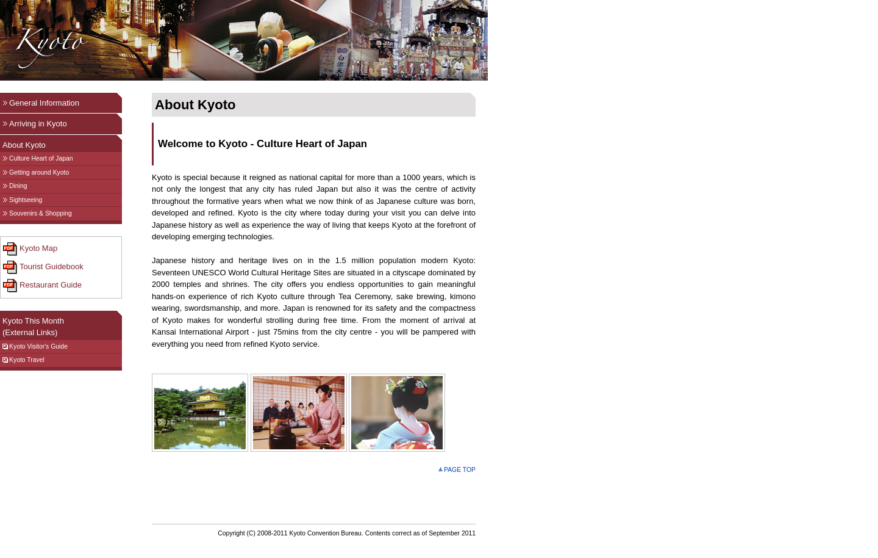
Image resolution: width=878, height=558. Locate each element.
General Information (40, 102)
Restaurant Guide (42, 285)
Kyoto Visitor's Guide (35, 346)
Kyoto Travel (23, 360)
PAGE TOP (457, 469)
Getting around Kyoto (35, 172)
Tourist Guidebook (43, 267)
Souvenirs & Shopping (37, 213)
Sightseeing (22, 200)
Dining (14, 186)
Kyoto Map (30, 249)
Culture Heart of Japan (37, 158)
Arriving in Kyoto (34, 123)
